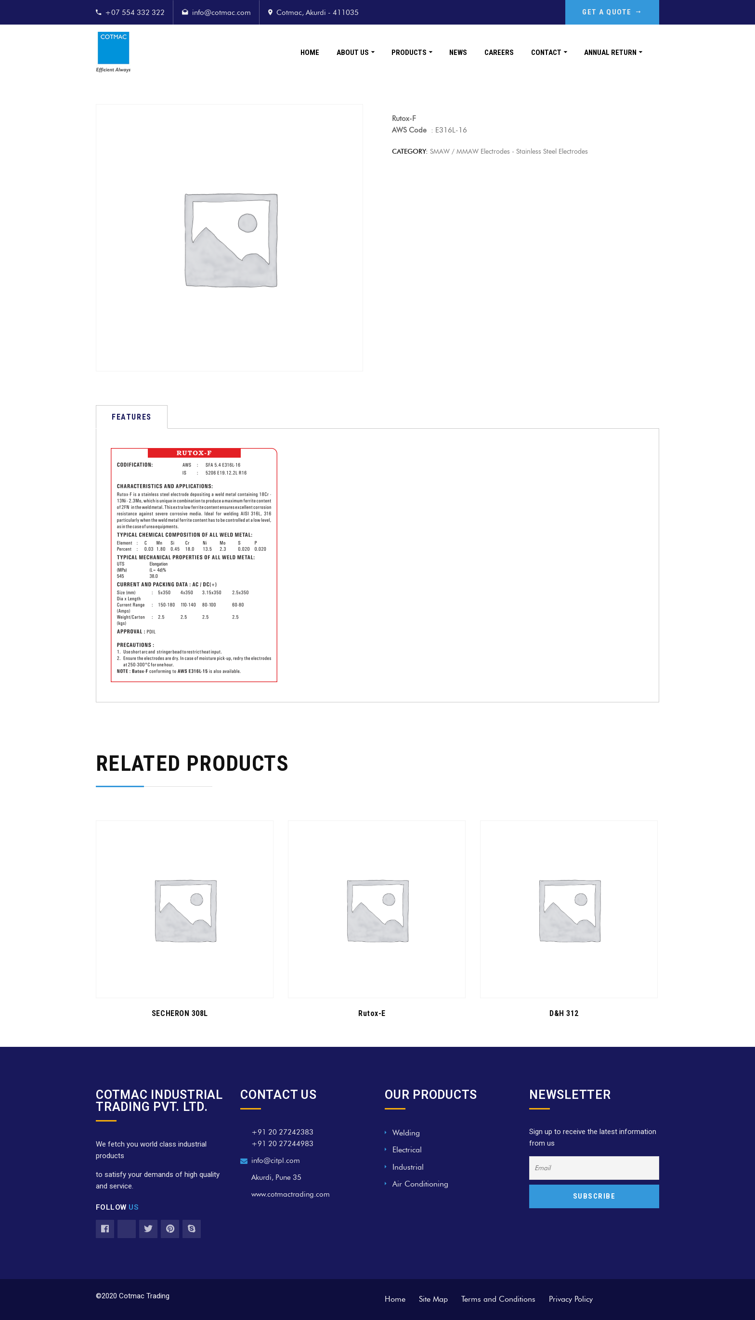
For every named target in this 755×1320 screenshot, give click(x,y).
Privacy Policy (571, 1299)
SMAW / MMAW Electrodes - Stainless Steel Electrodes (509, 151)
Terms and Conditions (498, 1299)
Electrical (407, 1149)
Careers (499, 52)
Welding (406, 1132)
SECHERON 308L (180, 1013)
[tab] (132, 417)
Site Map (433, 1299)
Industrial (408, 1167)
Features (132, 417)
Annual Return (610, 52)
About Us (353, 52)
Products (409, 52)
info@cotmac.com (221, 12)
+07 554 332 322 (135, 12)
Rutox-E (372, 1013)
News (458, 52)
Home (309, 52)
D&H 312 (564, 1013)
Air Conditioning (420, 1183)
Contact (546, 52)
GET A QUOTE (612, 12)
